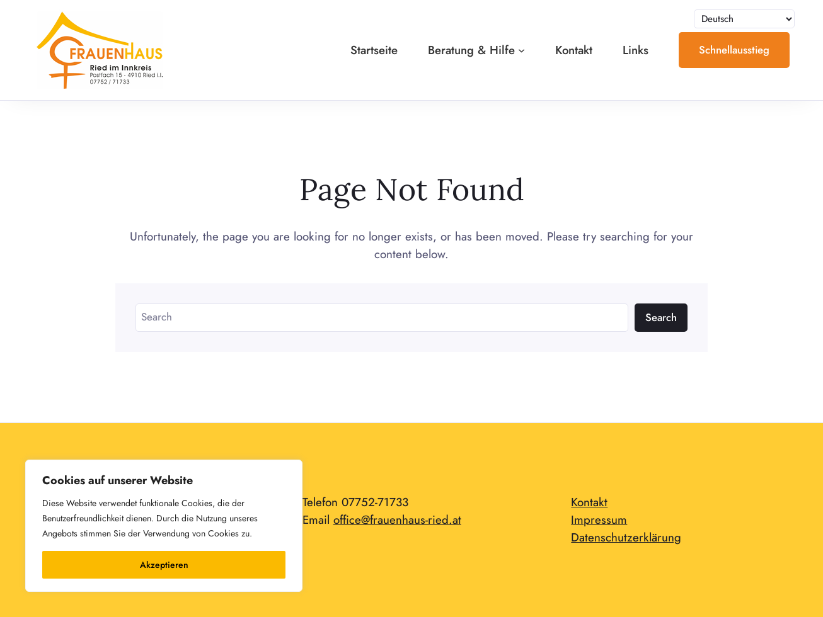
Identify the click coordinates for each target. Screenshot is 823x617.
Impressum (599, 519)
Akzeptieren (164, 564)
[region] (163, 526)
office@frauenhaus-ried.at (397, 519)
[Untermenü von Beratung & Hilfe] (521, 50)
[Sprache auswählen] (744, 19)
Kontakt (589, 502)
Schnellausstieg (734, 49)
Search (661, 317)
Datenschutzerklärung (626, 537)
